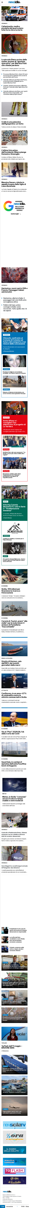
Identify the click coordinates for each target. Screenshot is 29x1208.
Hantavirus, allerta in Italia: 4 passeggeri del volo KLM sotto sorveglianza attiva (14, 300)
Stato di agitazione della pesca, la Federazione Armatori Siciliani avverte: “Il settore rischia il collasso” (14, 1091)
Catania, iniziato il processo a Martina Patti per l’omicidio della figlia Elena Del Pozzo (15, 87)
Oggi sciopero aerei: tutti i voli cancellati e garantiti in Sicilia (12, 1112)
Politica (6, 417)
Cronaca (4, 23)
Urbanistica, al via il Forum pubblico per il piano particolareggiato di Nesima (13, 1019)
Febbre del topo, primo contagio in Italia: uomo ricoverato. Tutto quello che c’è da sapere (15, 308)
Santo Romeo (8, 518)
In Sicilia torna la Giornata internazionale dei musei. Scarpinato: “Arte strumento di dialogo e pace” (14, 966)
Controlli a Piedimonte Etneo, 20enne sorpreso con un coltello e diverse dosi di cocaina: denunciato (14, 834)
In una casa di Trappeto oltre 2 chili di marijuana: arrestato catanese (14, 1002)
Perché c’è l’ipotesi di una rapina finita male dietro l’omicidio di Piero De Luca (14, 1070)
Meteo (4, 793)
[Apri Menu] (2, 2)
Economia (4, 586)
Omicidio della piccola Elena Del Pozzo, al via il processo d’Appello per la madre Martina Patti (15, 81)
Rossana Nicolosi (9, 351)
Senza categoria (6, 658)
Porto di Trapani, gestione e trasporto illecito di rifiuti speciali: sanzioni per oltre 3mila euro (14, 984)
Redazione (6, 1051)
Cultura (5, 962)
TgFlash (4, 1043)
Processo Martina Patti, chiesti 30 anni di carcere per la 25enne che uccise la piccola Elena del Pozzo (15, 75)
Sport (6, 501)
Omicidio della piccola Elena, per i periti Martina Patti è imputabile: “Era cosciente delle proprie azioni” (15, 92)
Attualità (4, 690)
